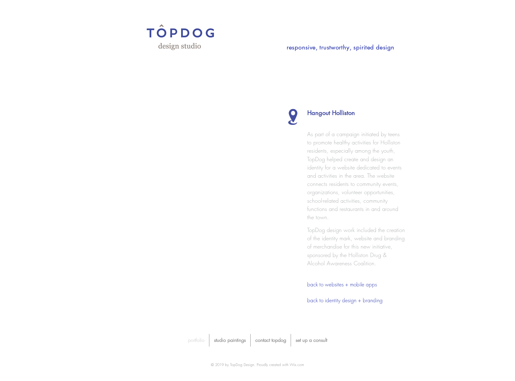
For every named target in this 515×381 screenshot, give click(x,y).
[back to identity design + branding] (345, 300)
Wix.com (297, 364)
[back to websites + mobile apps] (356, 284)
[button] (183, 182)
